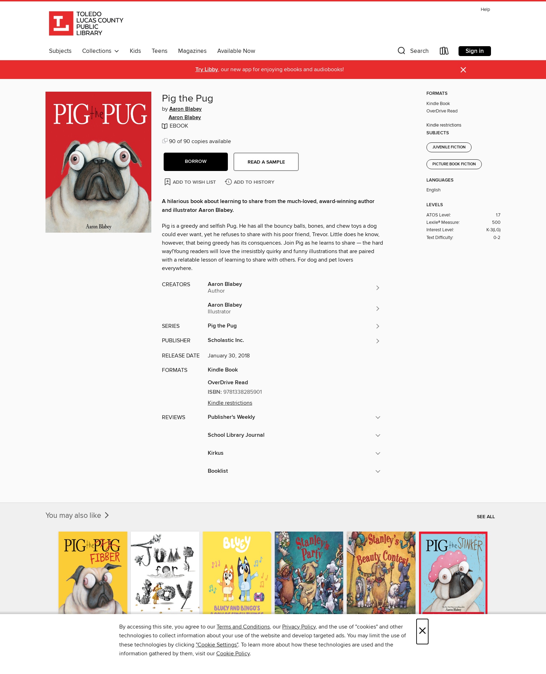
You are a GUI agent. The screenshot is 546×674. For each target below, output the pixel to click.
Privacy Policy (299, 626)
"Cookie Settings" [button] (217, 644)
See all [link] (486, 517)
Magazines (192, 51)
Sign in (475, 51)
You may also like (78, 515)
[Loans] (444, 52)
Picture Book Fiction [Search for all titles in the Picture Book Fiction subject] (454, 164)
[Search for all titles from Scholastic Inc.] (294, 341)
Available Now (236, 51)
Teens (160, 51)
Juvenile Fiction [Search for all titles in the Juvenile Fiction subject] (449, 147)
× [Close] (422, 632)
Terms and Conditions (243, 626)
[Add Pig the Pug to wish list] (191, 181)
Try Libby (206, 69)
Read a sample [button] (266, 162)
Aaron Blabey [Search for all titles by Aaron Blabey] (185, 109)
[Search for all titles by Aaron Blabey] (294, 287)
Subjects (60, 51)
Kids (135, 51)
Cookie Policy (233, 653)
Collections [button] (100, 51)
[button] (412, 52)
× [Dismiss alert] (463, 70)
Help (485, 9)
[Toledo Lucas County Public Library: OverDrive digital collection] (86, 24)
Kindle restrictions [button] (230, 402)
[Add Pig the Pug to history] (250, 182)
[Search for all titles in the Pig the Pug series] (294, 326)
